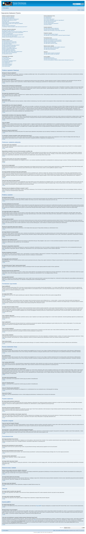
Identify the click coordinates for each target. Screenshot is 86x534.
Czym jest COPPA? (5, 24)
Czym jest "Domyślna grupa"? (49, 22)
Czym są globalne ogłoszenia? (7, 61)
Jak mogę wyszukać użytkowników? (50, 42)
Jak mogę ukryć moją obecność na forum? (9, 20)
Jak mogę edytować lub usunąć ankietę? (9, 46)
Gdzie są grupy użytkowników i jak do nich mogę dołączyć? (54, 20)
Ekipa (54, 530)
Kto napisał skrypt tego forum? (49, 57)
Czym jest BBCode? (5, 57)
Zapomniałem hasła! (5, 21)
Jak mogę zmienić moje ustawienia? (8, 30)
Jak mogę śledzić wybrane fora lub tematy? (51, 48)
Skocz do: (61, 527)
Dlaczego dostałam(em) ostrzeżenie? (8, 49)
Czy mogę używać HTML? (6, 58)
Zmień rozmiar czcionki (83, 7)
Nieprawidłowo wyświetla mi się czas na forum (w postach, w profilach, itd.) (15, 31)
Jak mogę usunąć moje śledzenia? (50, 49)
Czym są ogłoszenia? (5, 62)
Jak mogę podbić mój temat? (7, 53)
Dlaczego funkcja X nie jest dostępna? (50, 58)
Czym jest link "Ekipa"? (48, 24)
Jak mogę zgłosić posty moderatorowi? (8, 50)
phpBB (38, 532)
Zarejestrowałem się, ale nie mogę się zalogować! (10, 22)
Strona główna (5, 530)
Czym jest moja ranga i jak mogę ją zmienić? (9, 35)
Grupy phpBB (38, 505)
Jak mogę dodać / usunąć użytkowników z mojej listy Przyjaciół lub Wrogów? (57, 35)
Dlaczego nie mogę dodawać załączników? (9, 48)
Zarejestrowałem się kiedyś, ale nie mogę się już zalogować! (12, 23)
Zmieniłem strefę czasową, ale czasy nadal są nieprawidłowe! (12, 32)
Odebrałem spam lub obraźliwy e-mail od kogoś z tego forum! (54, 30)
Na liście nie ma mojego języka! (7, 33)
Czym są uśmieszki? (5, 59)
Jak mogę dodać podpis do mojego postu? (9, 42)
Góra (4, 76)
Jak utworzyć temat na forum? (7, 40)
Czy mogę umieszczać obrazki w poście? (9, 60)
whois (35, 519)
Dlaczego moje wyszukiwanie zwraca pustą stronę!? (53, 41)
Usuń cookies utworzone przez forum (62, 530)
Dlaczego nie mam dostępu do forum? (8, 47)
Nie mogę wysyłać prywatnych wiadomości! (51, 28)
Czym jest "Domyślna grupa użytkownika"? (51, 23)
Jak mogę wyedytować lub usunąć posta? (9, 41)
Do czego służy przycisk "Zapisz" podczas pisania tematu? (12, 51)
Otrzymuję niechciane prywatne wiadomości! (51, 29)
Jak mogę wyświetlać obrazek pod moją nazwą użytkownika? (12, 34)
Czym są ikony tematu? (6, 66)
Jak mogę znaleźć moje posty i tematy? (50, 43)
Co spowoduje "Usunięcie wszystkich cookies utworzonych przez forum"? (14, 26)
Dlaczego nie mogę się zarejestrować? (8, 25)
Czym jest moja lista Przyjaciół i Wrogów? (51, 34)
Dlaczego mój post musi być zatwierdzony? (9, 52)
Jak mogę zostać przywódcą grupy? (50, 21)
